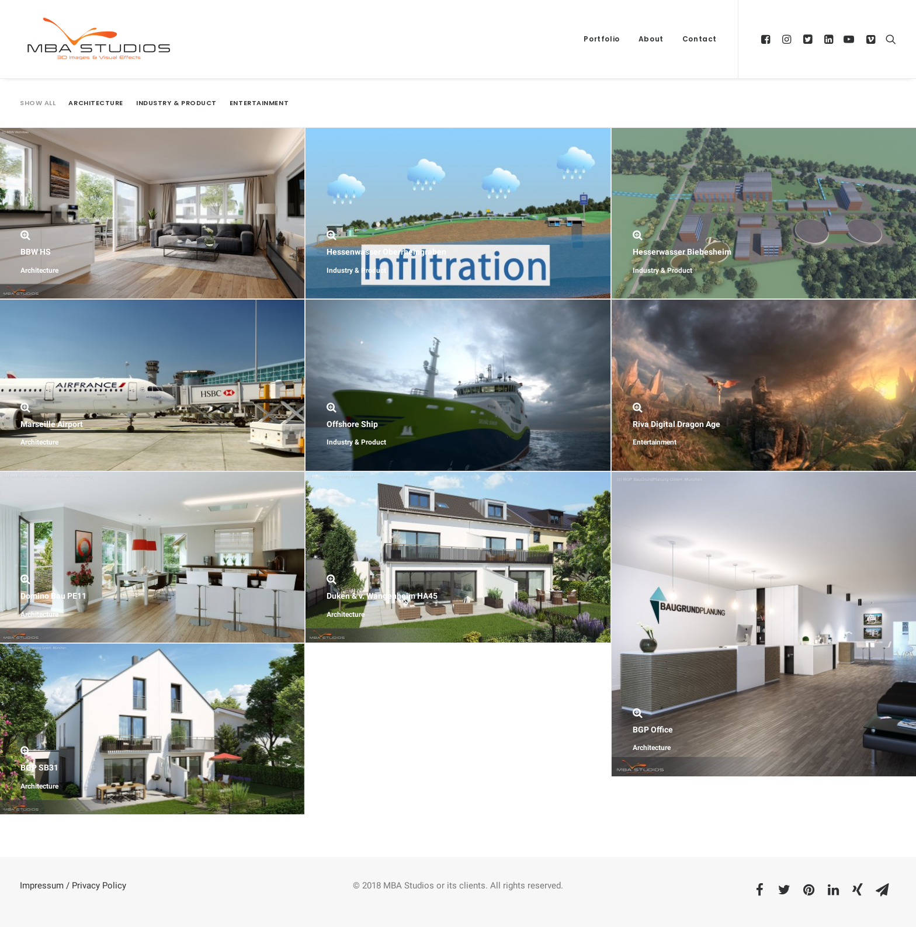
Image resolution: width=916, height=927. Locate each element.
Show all (37, 103)
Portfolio (601, 39)
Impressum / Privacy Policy (73, 885)
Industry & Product (176, 103)
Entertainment (259, 103)
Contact (699, 39)
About (651, 39)
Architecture (95, 103)
